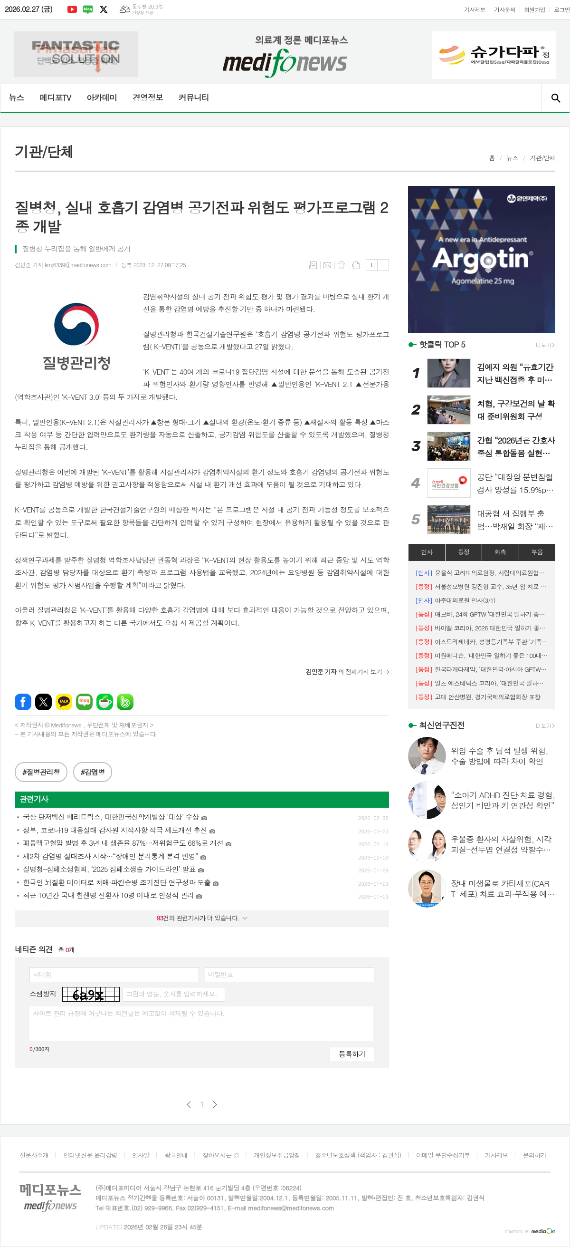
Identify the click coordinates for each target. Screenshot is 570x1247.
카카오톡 (64, 702)
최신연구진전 (442, 725)
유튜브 (72, 9)
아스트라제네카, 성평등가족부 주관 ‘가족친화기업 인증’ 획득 (481, 641)
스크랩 (356, 265)
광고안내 (176, 1155)
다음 (214, 1104)
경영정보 (148, 97)
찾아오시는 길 (220, 1155)
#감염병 (93, 772)
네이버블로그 (88, 9)
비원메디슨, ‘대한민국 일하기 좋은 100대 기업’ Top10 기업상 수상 (481, 655)
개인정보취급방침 (277, 1155)
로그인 (562, 9)
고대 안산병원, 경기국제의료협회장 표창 (477, 696)
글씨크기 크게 (372, 265)
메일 (327, 265)
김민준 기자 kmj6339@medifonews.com (63, 265)
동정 (463, 551)
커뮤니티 (194, 97)
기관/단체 (542, 157)
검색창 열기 (556, 98)
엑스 (103, 9)
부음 (537, 551)
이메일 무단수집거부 (443, 1155)
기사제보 (474, 9)
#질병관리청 (41, 772)
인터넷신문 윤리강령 (90, 1155)
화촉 (500, 551)
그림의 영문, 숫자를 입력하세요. (171, 993)
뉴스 (16, 97)
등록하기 (352, 1054)
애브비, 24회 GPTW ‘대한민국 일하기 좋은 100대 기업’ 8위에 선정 (481, 614)
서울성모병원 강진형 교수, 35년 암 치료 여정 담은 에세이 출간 (481, 586)
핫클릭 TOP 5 (442, 344)
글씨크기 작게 (383, 265)
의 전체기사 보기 (343, 671)
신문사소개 (33, 1155)
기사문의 (504, 9)
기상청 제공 (142, 13)
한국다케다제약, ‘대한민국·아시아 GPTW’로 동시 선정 (481, 669)
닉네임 (42, 974)
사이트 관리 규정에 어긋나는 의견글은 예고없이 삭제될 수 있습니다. (129, 1013)
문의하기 (534, 1155)
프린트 (341, 265)
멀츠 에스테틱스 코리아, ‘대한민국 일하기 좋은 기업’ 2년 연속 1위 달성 (481, 682)
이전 (188, 1104)
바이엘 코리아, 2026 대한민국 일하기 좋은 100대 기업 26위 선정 (481, 627)
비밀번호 (220, 974)
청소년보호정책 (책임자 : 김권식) (358, 1155)
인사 (426, 551)
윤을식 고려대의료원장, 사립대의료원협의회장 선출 (481, 572)
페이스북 (23, 702)
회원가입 (534, 9)
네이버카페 (104, 702)
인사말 (141, 1155)
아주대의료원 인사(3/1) (455, 600)
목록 (313, 265)
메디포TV (55, 97)
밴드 (125, 702)
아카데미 (101, 97)
